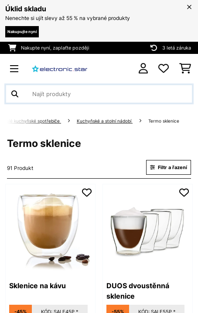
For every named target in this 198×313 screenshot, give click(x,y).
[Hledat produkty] (99, 93)
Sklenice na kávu (37, 285)
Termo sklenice (164, 121)
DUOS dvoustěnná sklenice (137, 290)
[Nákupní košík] (185, 69)
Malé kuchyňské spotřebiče (32, 121)
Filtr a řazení (168, 167)
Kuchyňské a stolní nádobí (105, 121)
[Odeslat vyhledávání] (14, 94)
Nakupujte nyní (22, 31)
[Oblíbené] (163, 69)
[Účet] (143, 68)
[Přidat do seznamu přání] (87, 192)
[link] (50, 228)
